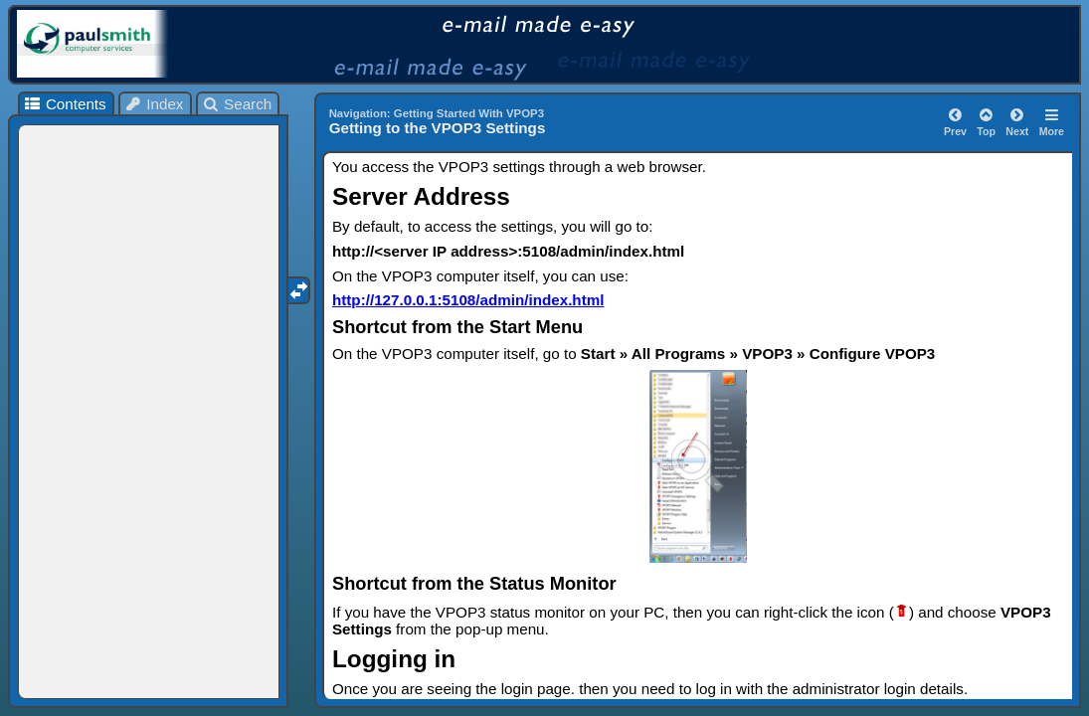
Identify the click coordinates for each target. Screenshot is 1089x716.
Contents (64, 103)
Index (154, 103)
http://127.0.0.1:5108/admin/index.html (468, 299)
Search (237, 103)
